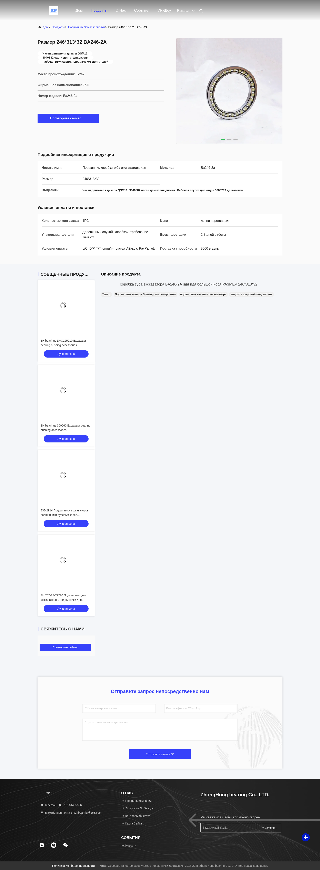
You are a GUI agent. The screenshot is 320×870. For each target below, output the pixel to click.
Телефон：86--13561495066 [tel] (61, 805)
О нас (121, 10)
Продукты (99, 10)
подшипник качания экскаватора (203, 294)
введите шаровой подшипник (251, 294)
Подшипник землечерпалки (86, 27)
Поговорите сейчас (68, 118)
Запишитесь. (269, 827)
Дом (79, 10)
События (141, 10)
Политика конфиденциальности (73, 865)
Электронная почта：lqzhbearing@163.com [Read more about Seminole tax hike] (70, 812)
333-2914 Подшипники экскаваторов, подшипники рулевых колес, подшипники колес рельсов (65, 515)
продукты (58, 27)
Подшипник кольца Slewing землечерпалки (145, 294)
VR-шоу (164, 10)
